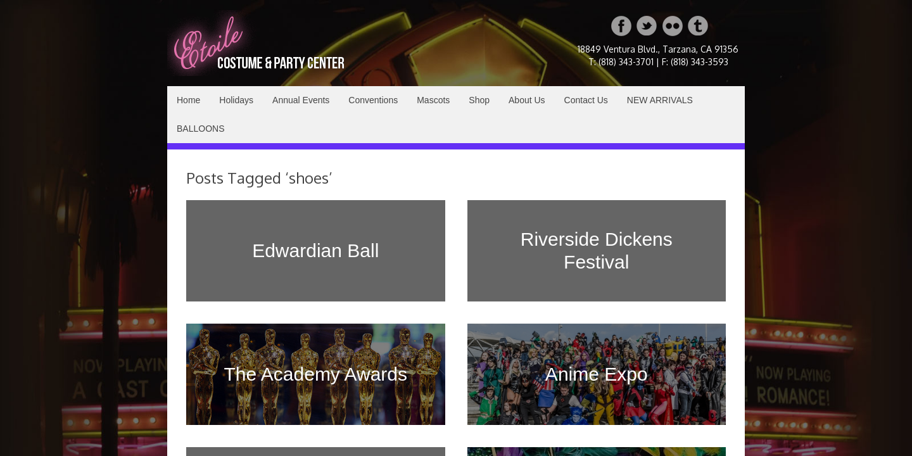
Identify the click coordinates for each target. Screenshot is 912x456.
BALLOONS (200, 129)
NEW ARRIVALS (660, 100)
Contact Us (586, 100)
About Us (527, 100)
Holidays (236, 100)
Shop (479, 100)
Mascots (433, 100)
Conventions (373, 100)
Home (188, 100)
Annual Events (300, 100)
